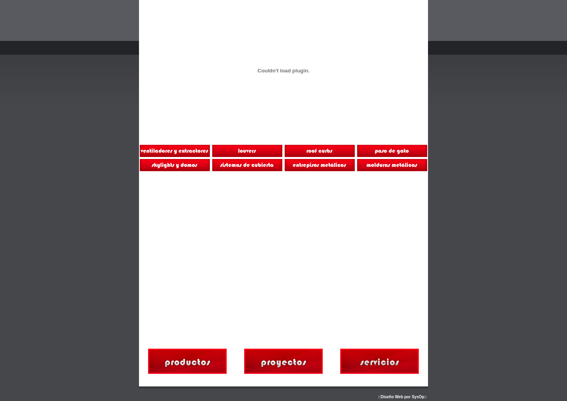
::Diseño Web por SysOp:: (402, 397)
